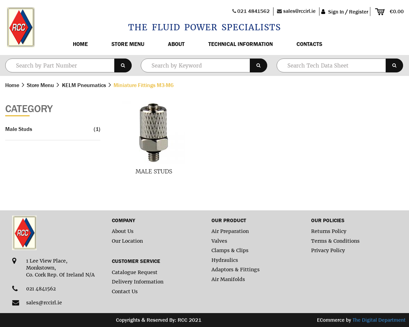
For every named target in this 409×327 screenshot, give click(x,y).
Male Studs (154, 171)
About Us (122, 231)
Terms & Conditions (335, 241)
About (176, 44)
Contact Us (125, 291)
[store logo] (20, 27)
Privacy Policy (328, 250)
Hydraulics (224, 260)
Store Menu (127, 44)
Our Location (127, 241)
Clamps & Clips (229, 250)
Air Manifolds (228, 279)
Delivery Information (137, 282)
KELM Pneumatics (84, 85)
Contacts (309, 44)
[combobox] (204, 65)
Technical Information (240, 44)
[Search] (123, 65)
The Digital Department (379, 320)
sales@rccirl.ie (299, 11)
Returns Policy (328, 231)
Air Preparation (230, 231)
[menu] (231, 44)
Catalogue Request (134, 272)
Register (358, 12)
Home (80, 44)
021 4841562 (253, 11)
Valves (219, 241)
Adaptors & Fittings (235, 269)
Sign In (336, 12)
